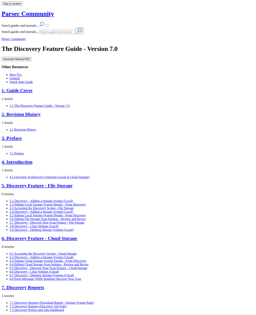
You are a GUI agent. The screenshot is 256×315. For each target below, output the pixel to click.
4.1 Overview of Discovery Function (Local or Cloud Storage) (49, 177)
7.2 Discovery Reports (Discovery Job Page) (38, 306)
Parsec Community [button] (28, 13)
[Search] (57, 32)
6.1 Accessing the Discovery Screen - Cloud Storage (43, 253)
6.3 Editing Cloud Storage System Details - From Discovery (48, 260)
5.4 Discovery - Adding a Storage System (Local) (41, 211)
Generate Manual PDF (16, 59)
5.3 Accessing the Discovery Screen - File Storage (42, 208)
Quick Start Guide (21, 82)
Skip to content (12, 3)
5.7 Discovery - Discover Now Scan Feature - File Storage (47, 222)
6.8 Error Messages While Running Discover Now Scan (45, 279)
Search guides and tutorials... (20, 31)
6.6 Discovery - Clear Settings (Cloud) (34, 271)
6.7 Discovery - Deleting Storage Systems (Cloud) (42, 275)
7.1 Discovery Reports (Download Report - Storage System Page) (52, 302)
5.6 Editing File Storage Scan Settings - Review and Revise (48, 219)
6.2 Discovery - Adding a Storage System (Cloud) (41, 257)
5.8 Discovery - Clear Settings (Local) (34, 226)
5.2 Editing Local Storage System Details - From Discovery (48, 204)
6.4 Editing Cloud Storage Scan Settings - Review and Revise (49, 264)
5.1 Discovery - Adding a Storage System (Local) (41, 201)
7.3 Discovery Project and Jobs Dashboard (37, 310)
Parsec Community (14, 39)
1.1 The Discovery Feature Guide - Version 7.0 (39, 105)
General (15, 78)
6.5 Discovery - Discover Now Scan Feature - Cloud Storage (48, 268)
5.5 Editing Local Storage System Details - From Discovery (48, 215)
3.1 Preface (17, 153)
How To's (16, 74)
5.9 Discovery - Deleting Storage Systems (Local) (41, 229)
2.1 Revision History (23, 129)
